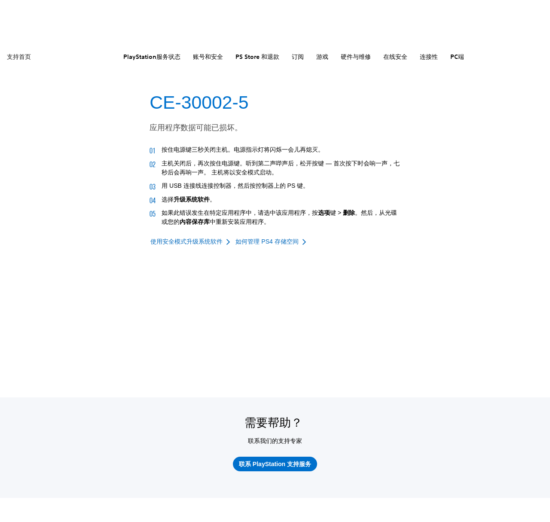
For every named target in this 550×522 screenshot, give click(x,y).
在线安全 (395, 57)
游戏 (322, 57)
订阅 (298, 57)
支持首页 (19, 57)
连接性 (429, 57)
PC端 (457, 57)
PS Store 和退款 (257, 57)
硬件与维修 (356, 57)
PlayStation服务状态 (151, 57)
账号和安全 (208, 57)
